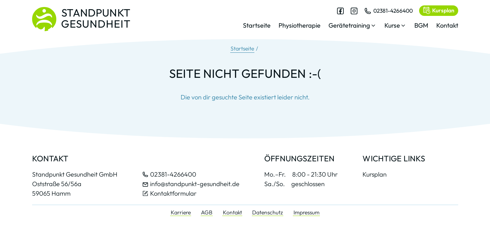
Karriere (181, 212)
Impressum (306, 212)
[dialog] (350, 21)
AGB (206, 212)
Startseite (242, 48)
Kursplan (374, 174)
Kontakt (232, 212)
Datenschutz (267, 212)
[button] (352, 27)
